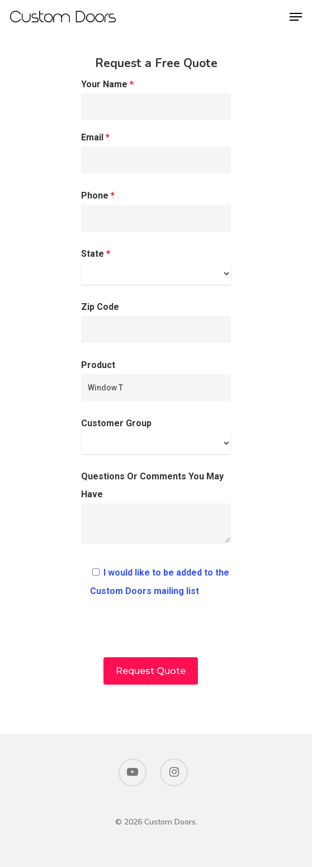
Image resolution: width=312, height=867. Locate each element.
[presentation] (156, 635)
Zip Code (156, 322)
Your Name (156, 99)
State (156, 266)
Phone (156, 211)
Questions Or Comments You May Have (156, 510)
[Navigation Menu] (296, 16)
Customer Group (156, 436)
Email (156, 152)
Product (156, 380)
